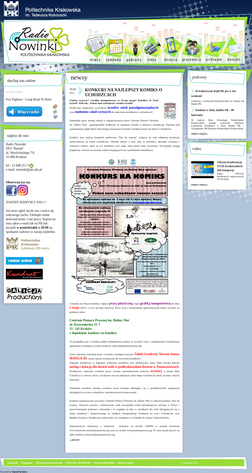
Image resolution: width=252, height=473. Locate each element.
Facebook (12, 462)
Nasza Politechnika (104, 462)
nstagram (27, 462)
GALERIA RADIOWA (78, 462)
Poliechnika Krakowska (49, 462)
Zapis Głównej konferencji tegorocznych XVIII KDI (230, 176)
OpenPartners (19, 471)
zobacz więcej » (199, 133)
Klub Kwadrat (125, 462)
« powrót (74, 439)
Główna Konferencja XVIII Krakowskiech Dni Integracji (229, 166)
